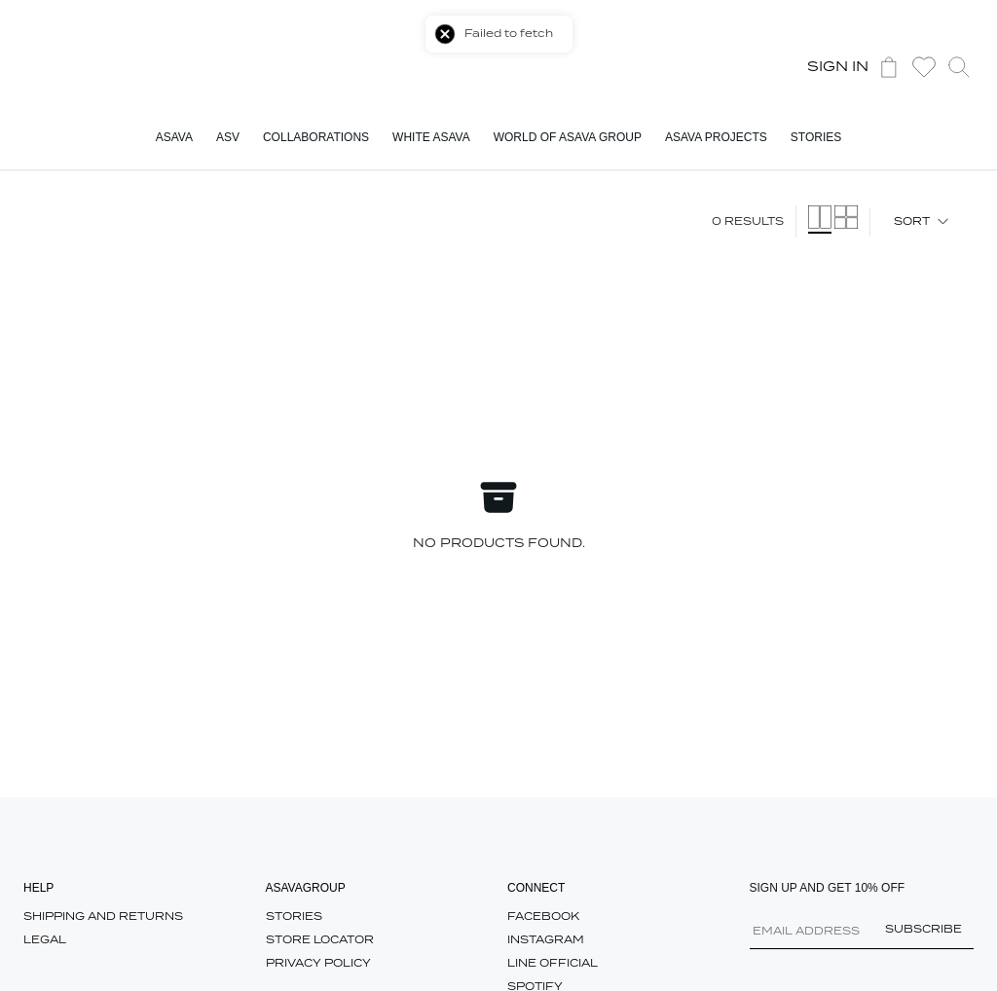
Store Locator (320, 940)
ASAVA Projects (716, 137)
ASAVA (174, 137)
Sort (922, 221)
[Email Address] (862, 937)
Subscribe (923, 929)
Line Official (552, 963)
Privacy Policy (318, 963)
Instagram (545, 940)
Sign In (837, 67)
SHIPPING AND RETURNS (103, 916)
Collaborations (316, 137)
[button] (924, 67)
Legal (44, 940)
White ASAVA (431, 137)
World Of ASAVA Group (568, 137)
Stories (816, 137)
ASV (228, 137)
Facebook (543, 916)
